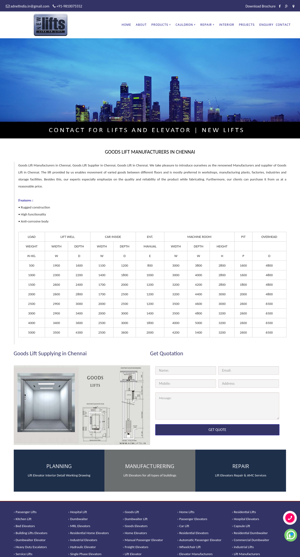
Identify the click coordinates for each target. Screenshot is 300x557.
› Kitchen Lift (23, 519)
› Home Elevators (135, 533)
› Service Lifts (23, 554)
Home (126, 24)
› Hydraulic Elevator (82, 547)
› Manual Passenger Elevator (143, 540)
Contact (283, 24)
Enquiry (266, 24)
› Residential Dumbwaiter (250, 533)
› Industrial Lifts (243, 547)
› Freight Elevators (135, 547)
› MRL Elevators (79, 526)
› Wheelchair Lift (189, 547)
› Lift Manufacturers (246, 554)
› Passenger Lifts (25, 512)
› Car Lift (183, 526)
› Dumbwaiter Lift (135, 519)
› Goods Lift (131, 512)
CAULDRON (184, 24)
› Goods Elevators (135, 526)
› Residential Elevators (193, 533)
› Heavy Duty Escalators (30, 547)
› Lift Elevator (132, 554)
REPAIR (206, 24)
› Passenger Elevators (192, 519)
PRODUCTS (159, 24)
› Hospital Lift (77, 512)
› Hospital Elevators (245, 519)
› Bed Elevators (24, 526)
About (141, 24)
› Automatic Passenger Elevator (199, 540)
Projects (247, 24)
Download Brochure (260, 6)
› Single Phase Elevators (85, 554)
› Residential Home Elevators (88, 533)
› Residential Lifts (244, 512)
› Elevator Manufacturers (195, 554)
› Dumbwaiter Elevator (30, 540)
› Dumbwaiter (78, 519)
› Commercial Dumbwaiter (250, 540)
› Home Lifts (185, 512)
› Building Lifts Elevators (31, 533)
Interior (226, 24)
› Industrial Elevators (82, 540)
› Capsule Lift (241, 526)
